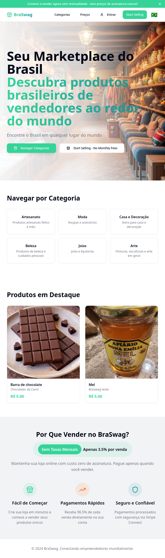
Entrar (108, 15)
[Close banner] (160, 4)
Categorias (62, 15)
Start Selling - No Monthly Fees (92, 148)
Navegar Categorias (31, 148)
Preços (85, 15)
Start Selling (135, 15)
